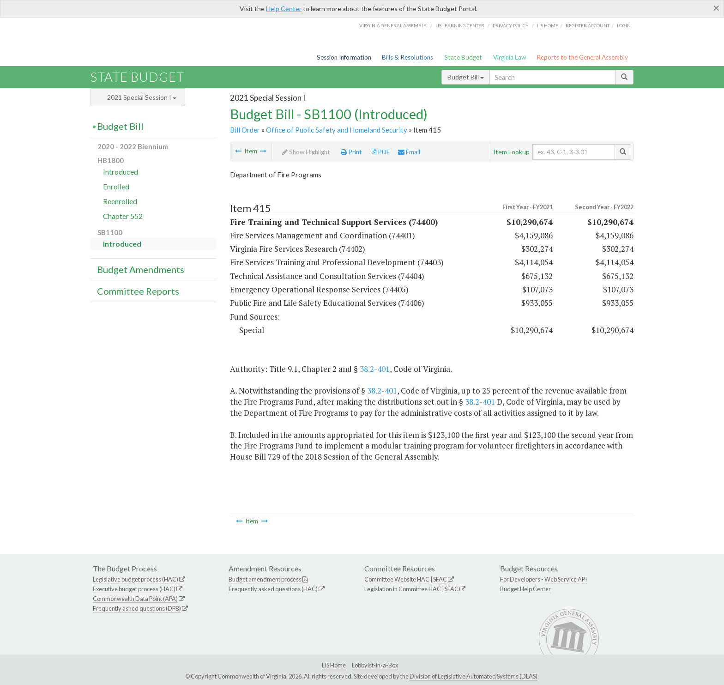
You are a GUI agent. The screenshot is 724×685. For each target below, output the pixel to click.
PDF (380, 152)
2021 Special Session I (141, 97)
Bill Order (245, 130)
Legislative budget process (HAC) (135, 579)
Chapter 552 (123, 216)
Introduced (120, 171)
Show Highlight (306, 152)
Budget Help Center (525, 589)
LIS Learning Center (459, 25)
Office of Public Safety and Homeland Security (336, 130)
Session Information (344, 57)
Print (351, 152)
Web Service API (565, 579)
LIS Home (334, 665)
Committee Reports (138, 291)
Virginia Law (509, 57)
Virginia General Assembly (393, 25)
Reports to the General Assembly (582, 57)
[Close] (716, 8)
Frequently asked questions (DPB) (137, 608)
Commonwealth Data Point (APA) (135, 598)
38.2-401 (375, 369)
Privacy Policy (511, 25)
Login (624, 25)
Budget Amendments (140, 269)
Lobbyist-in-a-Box (375, 665)
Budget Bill (465, 77)
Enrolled (116, 186)
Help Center (284, 8)
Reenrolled (120, 201)
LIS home (547, 25)
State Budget (463, 57)
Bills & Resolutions (407, 57)
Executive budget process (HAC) (134, 589)
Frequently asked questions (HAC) (273, 589)
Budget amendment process (265, 579)
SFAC (440, 579)
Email (409, 152)
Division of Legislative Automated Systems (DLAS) (473, 676)
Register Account (587, 25)
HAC (423, 579)
